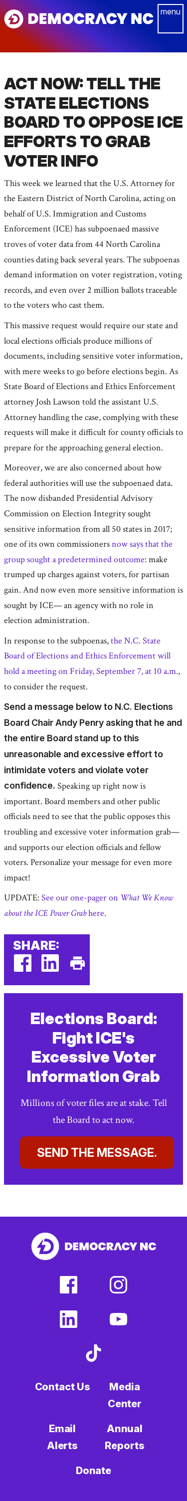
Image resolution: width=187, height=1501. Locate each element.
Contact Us (62, 1387)
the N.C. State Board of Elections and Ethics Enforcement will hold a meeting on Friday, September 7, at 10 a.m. (91, 656)
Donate (93, 1471)
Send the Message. (97, 1152)
